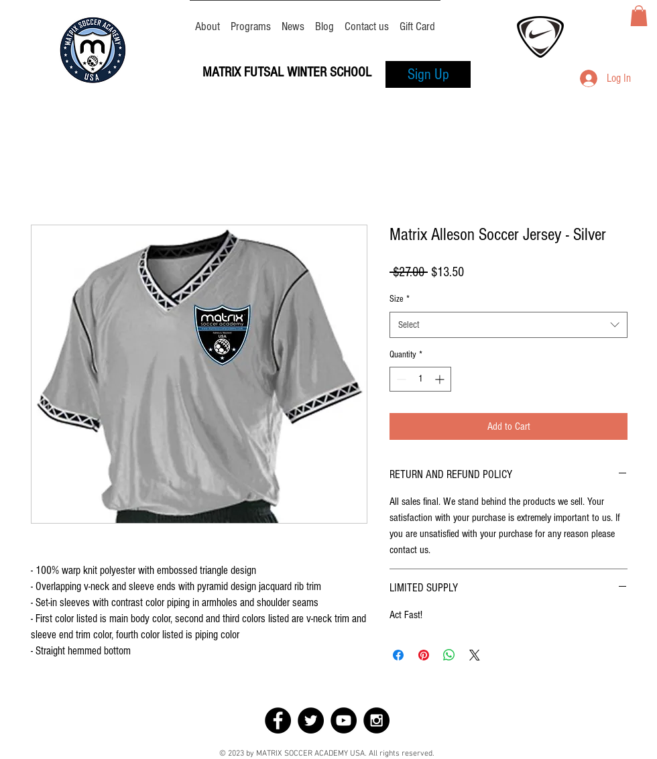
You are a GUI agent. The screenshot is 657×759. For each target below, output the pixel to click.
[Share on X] (475, 655)
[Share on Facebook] (398, 655)
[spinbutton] (420, 379)
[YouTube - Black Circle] (344, 720)
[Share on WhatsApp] (449, 655)
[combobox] (509, 325)
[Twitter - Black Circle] (311, 720)
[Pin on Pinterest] (424, 655)
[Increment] (440, 379)
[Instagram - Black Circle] (376, 720)
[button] (639, 15)
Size (400, 299)
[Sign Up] (428, 74)
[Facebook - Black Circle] (278, 720)
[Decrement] (400, 379)
